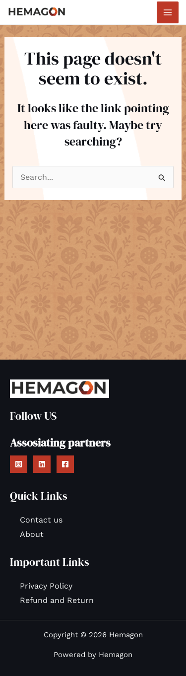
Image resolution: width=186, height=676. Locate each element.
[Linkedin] (42, 464)
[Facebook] (65, 464)
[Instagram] (18, 464)
